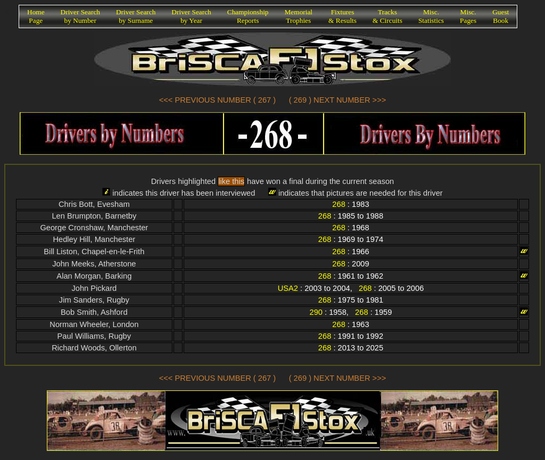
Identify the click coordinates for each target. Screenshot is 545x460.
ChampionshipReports (248, 16)
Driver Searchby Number (80, 16)
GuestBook (500, 16)
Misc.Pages (468, 16)
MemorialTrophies (299, 16)
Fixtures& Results (342, 16)
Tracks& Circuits (387, 16)
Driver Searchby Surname (135, 16)
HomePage (36, 16)
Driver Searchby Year (191, 16)
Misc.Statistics (431, 16)
